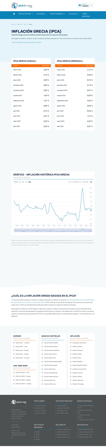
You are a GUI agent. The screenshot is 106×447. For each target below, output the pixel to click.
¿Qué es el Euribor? (40, 405)
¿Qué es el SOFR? (61, 405)
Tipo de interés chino (49, 358)
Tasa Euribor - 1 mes (20, 346)
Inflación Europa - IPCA (84, 437)
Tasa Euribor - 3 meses (21, 350)
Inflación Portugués (77, 384)
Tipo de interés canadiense (50, 350)
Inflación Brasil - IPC (62, 432)
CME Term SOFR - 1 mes (21, 372)
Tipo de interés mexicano (50, 376)
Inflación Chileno (76, 354)
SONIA (36, 437)
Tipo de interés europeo (49, 365)
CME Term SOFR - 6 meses (22, 380)
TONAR (37, 439)
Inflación (41, 14)
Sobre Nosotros (86, 15)
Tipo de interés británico (50, 346)
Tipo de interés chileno (49, 354)
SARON (37, 432)
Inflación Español (76, 361)
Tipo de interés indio (48, 369)
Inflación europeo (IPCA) (78, 369)
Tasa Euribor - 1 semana (21, 343)
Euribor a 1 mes (39, 408)
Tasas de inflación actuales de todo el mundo (26, 42)
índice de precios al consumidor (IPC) (81, 300)
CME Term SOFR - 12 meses (22, 384)
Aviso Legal (14, 425)
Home (13, 24)
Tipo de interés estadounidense (52, 361)
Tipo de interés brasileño (50, 343)
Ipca (25, 24)
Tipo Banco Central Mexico (85, 419)
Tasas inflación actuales (85, 429)
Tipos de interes (25, 14)
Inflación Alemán (76, 346)
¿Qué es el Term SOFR (63, 408)
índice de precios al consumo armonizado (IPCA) (29, 302)
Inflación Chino (75, 358)
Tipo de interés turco (49, 384)
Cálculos (74, 14)
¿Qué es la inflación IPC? (63, 429)
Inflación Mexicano (76, 380)
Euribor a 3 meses (40, 410)
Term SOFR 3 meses (62, 413)
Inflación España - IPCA (84, 434)
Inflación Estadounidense (78, 365)
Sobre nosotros (15, 427)
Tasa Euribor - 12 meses (21, 358)
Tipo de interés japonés (49, 373)
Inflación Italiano (76, 376)
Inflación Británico (76, 350)
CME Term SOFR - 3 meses (22, 376)
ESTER (37, 434)
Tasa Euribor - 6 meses (21, 354)
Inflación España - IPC (63, 434)
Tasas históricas (57, 14)
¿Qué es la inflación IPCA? (85, 432)
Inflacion (19, 24)
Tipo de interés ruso (48, 380)
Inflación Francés (76, 373)
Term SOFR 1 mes (61, 410)
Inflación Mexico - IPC (63, 437)
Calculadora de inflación (78, 343)
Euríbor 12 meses (40, 413)
